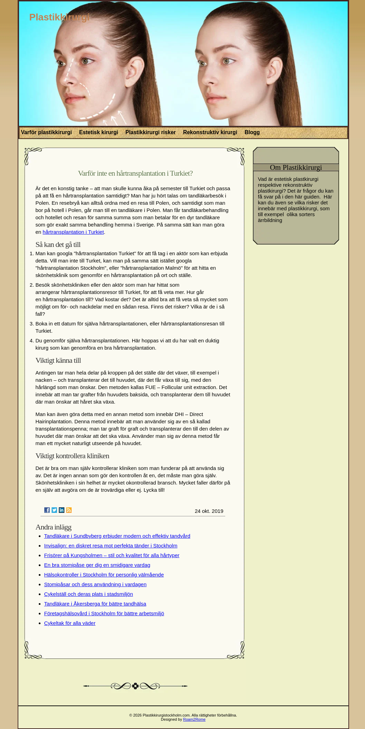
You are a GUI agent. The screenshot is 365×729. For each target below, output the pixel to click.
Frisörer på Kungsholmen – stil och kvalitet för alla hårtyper (112, 555)
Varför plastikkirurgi (46, 132)
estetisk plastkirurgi (296, 179)
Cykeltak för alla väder (69, 623)
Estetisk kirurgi (98, 132)
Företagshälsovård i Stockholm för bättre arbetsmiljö (104, 613)
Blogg (252, 132)
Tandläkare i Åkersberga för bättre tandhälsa (95, 604)
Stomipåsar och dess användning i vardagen (95, 584)
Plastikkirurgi (59, 17)
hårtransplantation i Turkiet (73, 232)
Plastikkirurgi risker (151, 132)
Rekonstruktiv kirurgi (210, 132)
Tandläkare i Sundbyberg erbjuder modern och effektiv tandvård (117, 536)
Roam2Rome (194, 719)
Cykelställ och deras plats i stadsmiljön (88, 594)
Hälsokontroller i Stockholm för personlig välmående (104, 575)
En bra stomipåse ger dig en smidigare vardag (97, 565)
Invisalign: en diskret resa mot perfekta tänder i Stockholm (110, 545)
